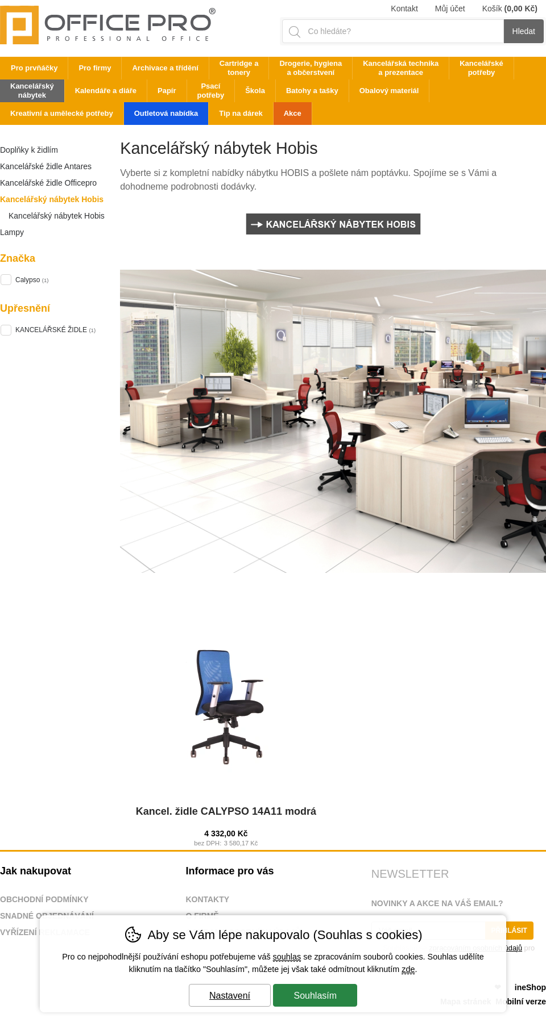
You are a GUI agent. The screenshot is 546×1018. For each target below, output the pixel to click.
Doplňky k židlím (29, 149)
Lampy (12, 232)
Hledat (523, 31)
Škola (255, 90)
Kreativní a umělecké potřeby (61, 113)
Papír (167, 90)
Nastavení (229, 995)
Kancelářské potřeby (481, 68)
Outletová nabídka (166, 113)
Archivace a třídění (165, 68)
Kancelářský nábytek (32, 90)
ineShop (530, 987)
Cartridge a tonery (239, 68)
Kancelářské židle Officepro (48, 182)
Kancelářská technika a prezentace (401, 68)
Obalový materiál (389, 90)
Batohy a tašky (312, 90)
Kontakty (207, 899)
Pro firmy (94, 68)
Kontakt (404, 8)
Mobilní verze (520, 1001)
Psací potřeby (211, 90)
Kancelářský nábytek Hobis (52, 199)
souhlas (287, 956)
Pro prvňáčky (34, 68)
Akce (292, 113)
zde (408, 969)
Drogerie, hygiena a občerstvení (310, 68)
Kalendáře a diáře (105, 90)
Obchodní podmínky (44, 899)
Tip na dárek (240, 113)
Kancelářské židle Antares (46, 166)
